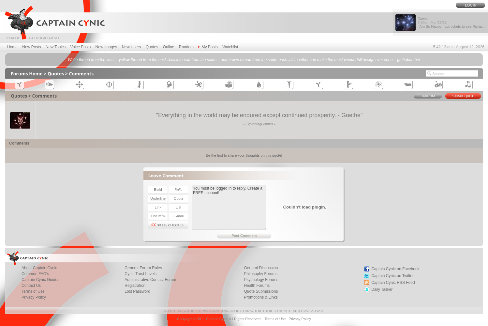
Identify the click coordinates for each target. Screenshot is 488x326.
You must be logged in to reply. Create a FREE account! (229, 207)
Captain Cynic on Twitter (392, 275)
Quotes (152, 47)
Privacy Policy (34, 297)
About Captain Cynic (39, 268)
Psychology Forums (261, 279)
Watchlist (230, 47)
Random (186, 47)
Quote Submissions (261, 291)
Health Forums (257, 285)
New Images (106, 47)
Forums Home (27, 73)
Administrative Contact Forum (150, 279)
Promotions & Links (260, 297)
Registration (135, 285)
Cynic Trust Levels (140, 274)
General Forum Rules (143, 268)
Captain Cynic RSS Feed (393, 282)
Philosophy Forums (260, 274)
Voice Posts (80, 47)
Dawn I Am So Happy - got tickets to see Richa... (451, 22)
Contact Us (31, 285)
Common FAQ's (35, 274)
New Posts (31, 47)
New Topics (56, 47)
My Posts (207, 47)
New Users (131, 47)
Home (12, 47)
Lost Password (137, 291)
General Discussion (261, 268)
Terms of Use (33, 291)
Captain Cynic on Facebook (395, 269)
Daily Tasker (381, 289)
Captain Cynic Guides (40, 279)
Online (168, 47)
